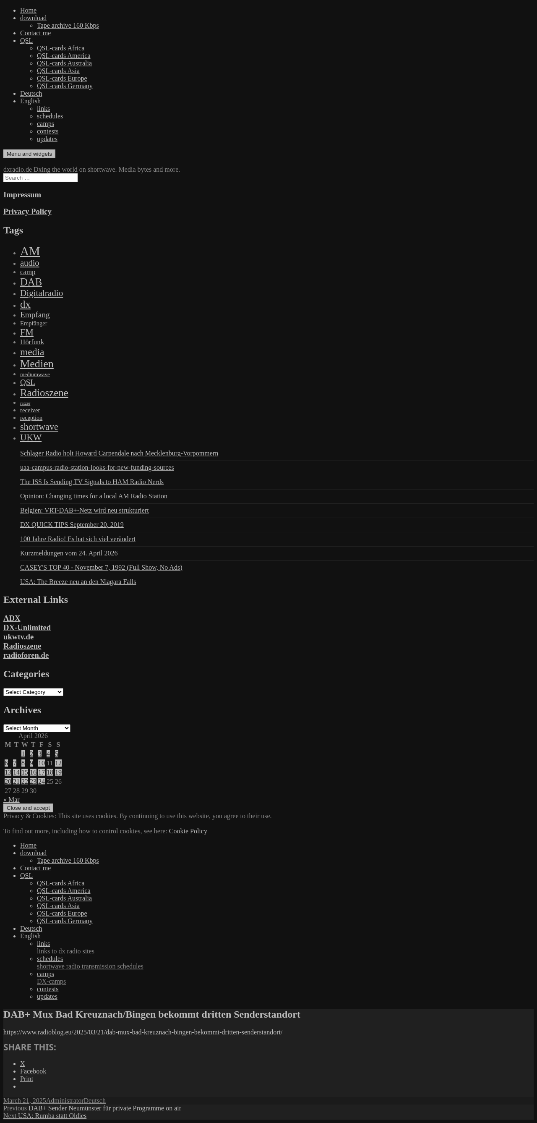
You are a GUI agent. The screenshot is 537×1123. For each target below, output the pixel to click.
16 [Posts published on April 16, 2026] (33, 772)
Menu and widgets (29, 154)
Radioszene (22, 645)
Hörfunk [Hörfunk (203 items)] (32, 342)
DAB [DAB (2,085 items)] (31, 282)
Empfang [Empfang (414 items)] (35, 314)
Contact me (35, 33)
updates (47, 138)
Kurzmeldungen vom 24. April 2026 (68, 553)
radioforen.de (26, 655)
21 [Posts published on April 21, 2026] (16, 781)
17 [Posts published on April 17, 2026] (41, 772)
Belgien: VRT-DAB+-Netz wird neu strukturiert (84, 510)
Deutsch (31, 93)
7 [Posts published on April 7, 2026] (14, 763)
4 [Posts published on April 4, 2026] (48, 753)
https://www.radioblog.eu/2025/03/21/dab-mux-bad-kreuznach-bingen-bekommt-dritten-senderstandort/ (142, 1032)
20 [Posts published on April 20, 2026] (8, 781)
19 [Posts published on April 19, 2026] (58, 772)
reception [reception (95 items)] (31, 417)
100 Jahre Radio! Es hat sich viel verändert (78, 538)
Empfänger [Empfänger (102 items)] (33, 323)
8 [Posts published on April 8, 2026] (23, 763)
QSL (26, 40)
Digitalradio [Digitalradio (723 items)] (41, 293)
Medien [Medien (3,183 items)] (37, 364)
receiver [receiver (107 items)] (30, 410)
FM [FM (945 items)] (27, 332)
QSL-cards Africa (60, 48)
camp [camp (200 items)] (27, 272)
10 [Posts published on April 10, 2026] (41, 763)
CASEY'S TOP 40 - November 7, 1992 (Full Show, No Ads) (101, 567)
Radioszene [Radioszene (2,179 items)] (44, 392)
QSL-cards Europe (62, 78)
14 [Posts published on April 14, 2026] (16, 772)
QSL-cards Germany (65, 85)
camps (45, 123)
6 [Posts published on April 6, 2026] (6, 763)
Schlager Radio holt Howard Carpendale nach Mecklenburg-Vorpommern (119, 453)
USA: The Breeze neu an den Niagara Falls (78, 581)
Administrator (65, 1100)
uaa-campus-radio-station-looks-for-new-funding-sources (97, 467)
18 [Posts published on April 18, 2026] (50, 772)
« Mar (11, 799)
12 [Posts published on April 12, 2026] (58, 763)
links (43, 108)
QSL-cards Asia (58, 70)
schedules (50, 116)
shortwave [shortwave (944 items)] (39, 426)
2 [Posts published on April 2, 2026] (31, 753)
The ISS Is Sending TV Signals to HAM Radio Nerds (92, 481)
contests (48, 131)
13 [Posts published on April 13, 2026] (8, 772)
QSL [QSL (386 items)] (27, 382)
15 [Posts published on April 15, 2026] (24, 772)
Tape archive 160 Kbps (68, 25)
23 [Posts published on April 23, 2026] (33, 781)
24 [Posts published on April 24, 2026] (41, 781)
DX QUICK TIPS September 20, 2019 (72, 524)
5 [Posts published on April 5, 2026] (56, 753)
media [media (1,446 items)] (32, 351)
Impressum (22, 194)
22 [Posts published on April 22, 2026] (24, 781)
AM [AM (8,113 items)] (30, 251)
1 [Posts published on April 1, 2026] (23, 753)
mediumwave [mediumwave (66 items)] (35, 374)
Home (28, 10)
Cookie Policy (188, 831)
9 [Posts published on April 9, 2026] (31, 763)
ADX (12, 618)
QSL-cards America (64, 55)
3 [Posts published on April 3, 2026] (40, 753)
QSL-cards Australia (64, 63)
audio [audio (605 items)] (29, 262)
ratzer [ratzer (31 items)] (25, 403)
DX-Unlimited (27, 627)
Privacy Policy (27, 211)
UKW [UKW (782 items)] (31, 437)
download (33, 17)
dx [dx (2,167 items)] (25, 304)
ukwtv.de (18, 636)
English (30, 101)
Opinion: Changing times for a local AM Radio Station (93, 496)
